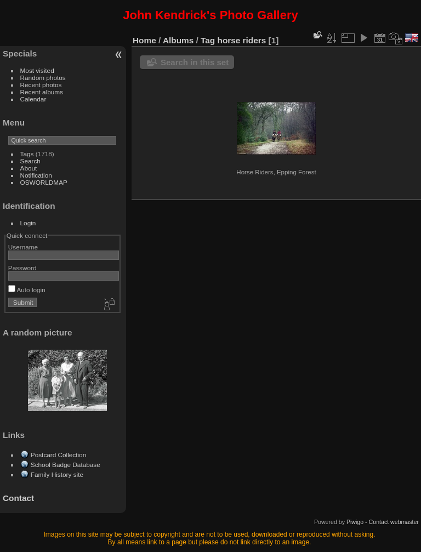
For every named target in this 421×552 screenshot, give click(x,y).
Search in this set (195, 62)
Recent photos (41, 84)
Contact (18, 498)
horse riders (242, 40)
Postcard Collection (58, 454)
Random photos (43, 77)
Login (28, 222)
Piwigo (354, 522)
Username (23, 247)
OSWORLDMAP (43, 182)
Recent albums (41, 91)
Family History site (57, 474)
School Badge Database (65, 464)
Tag (208, 40)
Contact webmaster (394, 522)
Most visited (37, 70)
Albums (178, 40)
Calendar (33, 99)
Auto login (26, 289)
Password (22, 267)
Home (144, 40)
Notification (36, 175)
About (28, 168)
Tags (27, 153)
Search (30, 160)
